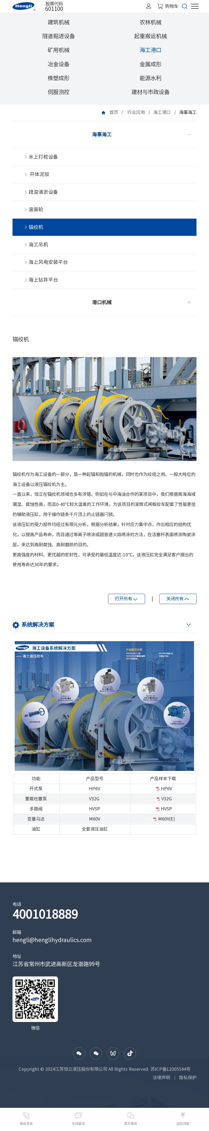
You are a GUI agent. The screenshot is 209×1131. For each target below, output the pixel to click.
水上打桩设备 (41, 158)
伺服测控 (58, 92)
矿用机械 (58, 50)
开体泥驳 (37, 176)
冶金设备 (58, 64)
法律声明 (161, 1082)
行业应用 (136, 112)
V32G (94, 803)
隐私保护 (187, 1082)
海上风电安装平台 (46, 266)
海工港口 (150, 50)
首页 (113, 112)
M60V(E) (166, 823)
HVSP (94, 813)
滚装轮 (34, 212)
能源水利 (150, 78)
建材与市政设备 (150, 92)
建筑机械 (58, 22)
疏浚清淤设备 (41, 194)
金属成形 (150, 64)
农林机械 (150, 22)
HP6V (94, 792)
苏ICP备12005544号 (170, 1074)
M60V (94, 823)
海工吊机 (36, 248)
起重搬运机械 (150, 36)
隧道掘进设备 (58, 36)
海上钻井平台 (41, 284)
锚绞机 (34, 230)
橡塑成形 (58, 78)
